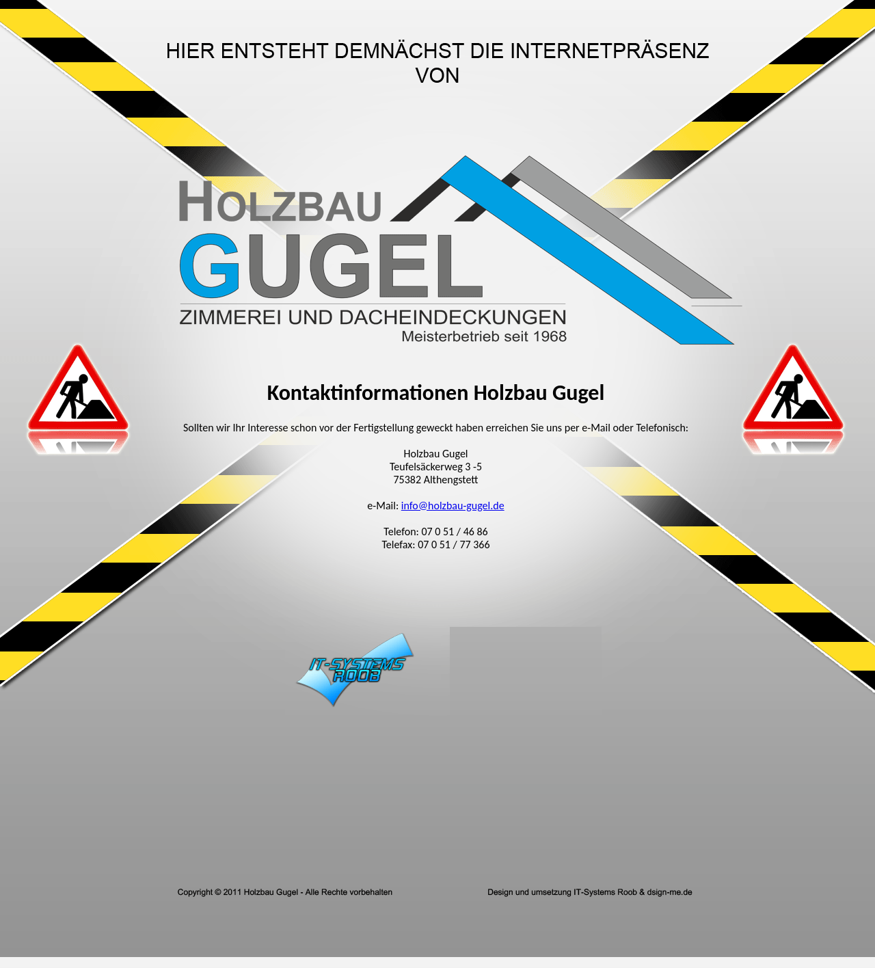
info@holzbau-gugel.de (452, 505)
